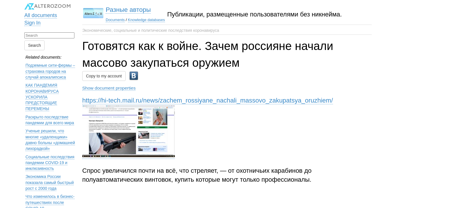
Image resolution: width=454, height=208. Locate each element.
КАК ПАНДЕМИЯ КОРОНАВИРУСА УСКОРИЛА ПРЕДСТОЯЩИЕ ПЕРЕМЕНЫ (42, 97)
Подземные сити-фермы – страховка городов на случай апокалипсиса (50, 71)
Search (34, 45)
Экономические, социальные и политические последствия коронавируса (150, 30)
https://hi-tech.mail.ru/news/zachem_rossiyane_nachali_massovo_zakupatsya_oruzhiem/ (207, 100)
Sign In (32, 23)
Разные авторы (128, 9)
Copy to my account (104, 76)
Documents (115, 20)
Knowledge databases (146, 20)
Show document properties (109, 88)
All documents (40, 15)
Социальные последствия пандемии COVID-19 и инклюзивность (49, 163)
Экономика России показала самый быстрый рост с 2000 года (49, 182)
